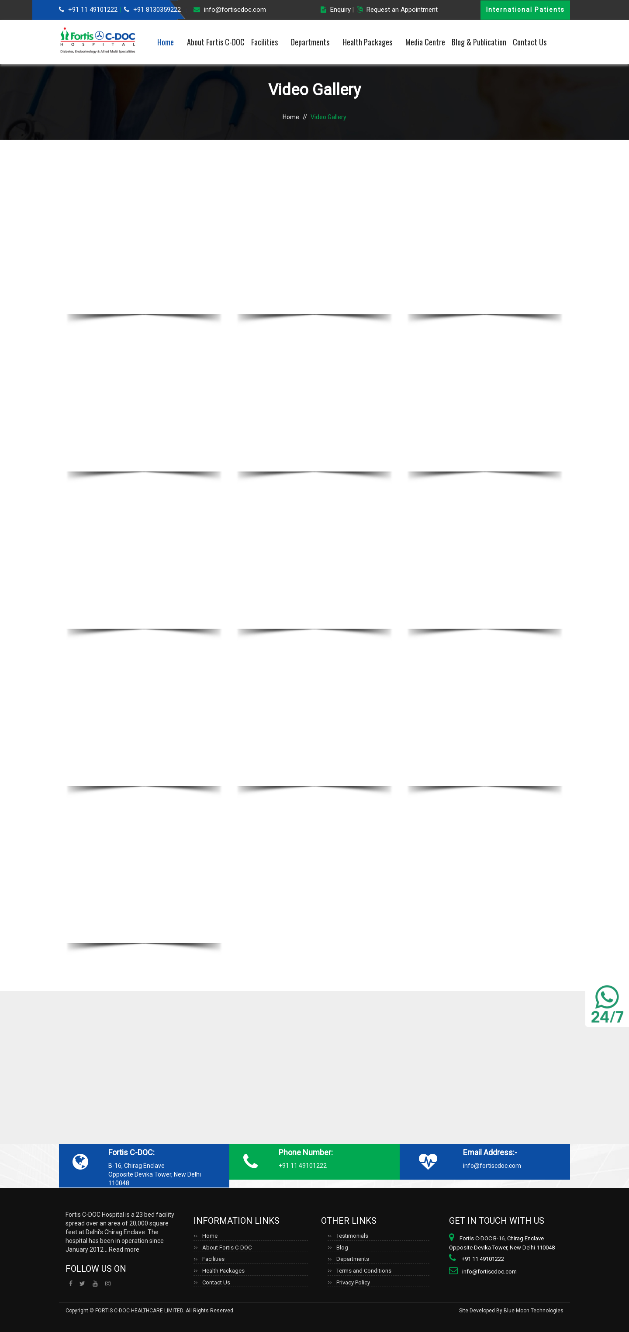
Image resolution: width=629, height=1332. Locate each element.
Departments (310, 42)
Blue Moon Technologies (533, 1311)
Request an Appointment (402, 10)
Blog (342, 1247)
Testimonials (352, 1235)
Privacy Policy (353, 1282)
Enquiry (340, 10)
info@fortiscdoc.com (235, 10)
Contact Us (529, 42)
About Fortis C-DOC (216, 42)
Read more (124, 1249)
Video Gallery (328, 117)
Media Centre (425, 42)
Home (165, 42)
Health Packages (367, 42)
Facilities (264, 42)
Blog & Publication (479, 42)
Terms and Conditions (363, 1270)
